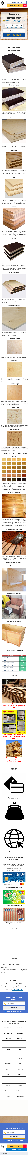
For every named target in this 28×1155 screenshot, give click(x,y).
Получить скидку (14, 35)
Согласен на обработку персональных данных (14, 1141)
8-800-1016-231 (16, 2)
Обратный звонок (16, 1149)
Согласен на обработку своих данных (14, 1011)
